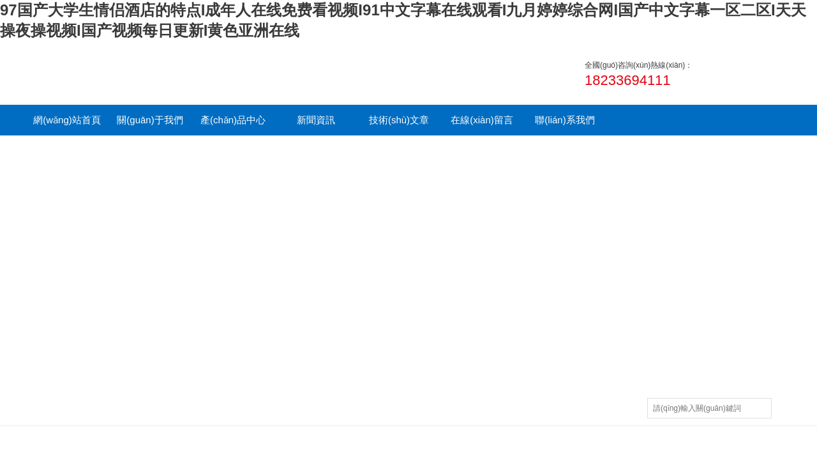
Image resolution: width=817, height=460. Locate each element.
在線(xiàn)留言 (482, 119)
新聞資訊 (316, 119)
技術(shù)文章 (399, 119)
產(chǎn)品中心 (233, 119)
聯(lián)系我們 (564, 119)
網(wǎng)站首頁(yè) (67, 124)
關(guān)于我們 (150, 119)
